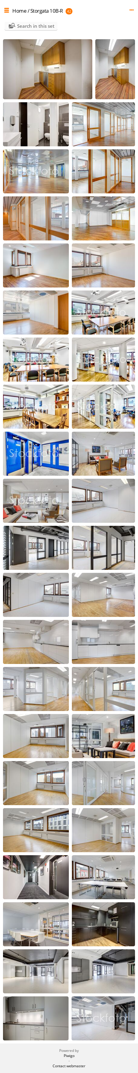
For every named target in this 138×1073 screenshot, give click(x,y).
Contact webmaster (69, 1065)
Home (19, 10)
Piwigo (69, 1055)
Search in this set (35, 26)
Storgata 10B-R (46, 10)
